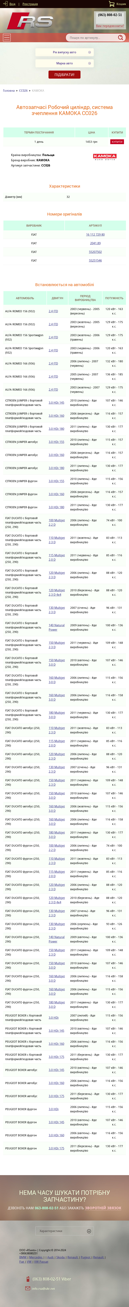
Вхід (12, 4)
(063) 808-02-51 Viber (52, 1279)
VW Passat (41, 1262)
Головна (9, 90)
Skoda (60, 1257)
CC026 (23, 90)
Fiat (22, 1262)
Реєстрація (30, 4)
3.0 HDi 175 (56, 1057)
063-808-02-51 (47, 1208)
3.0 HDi (54, 1018)
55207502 (95, 252)
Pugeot (86, 1257)
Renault (73, 1257)
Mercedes (36, 1257)
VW (29, 1262)
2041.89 (95, 243)
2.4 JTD (53, 311)
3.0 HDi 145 (56, 403)
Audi (50, 1257)
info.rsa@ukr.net (43, 1289)
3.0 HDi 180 (56, 429)
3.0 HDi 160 (56, 416)
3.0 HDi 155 (56, 442)
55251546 (95, 260)
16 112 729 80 (95, 234)
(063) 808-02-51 (110, 15)
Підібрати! (64, 74)
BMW (23, 1257)
